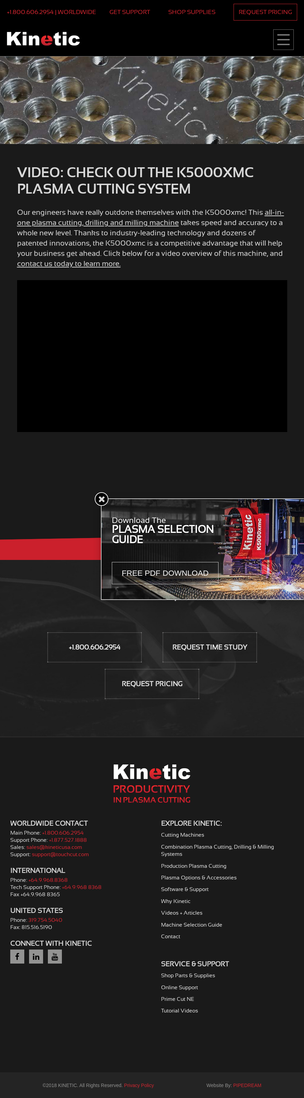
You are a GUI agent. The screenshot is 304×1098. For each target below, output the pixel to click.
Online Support (179, 987)
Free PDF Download (165, 572)
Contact (170, 936)
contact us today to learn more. (69, 263)
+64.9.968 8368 (82, 887)
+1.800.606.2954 (94, 647)
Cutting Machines (182, 835)
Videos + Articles (181, 913)
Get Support (129, 12)
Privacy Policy (139, 1085)
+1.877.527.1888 (68, 840)
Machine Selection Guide (191, 925)
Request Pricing (265, 12)
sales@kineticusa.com (54, 847)
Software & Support (185, 889)
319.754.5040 (45, 920)
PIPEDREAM (247, 1085)
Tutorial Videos (179, 1011)
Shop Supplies (191, 12)
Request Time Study (209, 647)
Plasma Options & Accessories (199, 878)
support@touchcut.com (60, 854)
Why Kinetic (175, 901)
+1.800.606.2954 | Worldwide (51, 12)
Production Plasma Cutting (193, 866)
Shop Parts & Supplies (188, 975)
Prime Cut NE (177, 999)
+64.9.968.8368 (48, 880)
